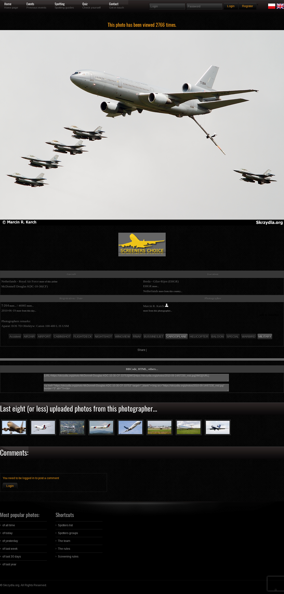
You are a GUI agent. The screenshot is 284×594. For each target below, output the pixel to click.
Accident (15, 336)
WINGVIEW (122, 336)
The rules (64, 548)
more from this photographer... (157, 310)
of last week (10, 548)
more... (155, 286)
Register (247, 6)
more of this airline (48, 281)
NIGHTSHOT (103, 336)
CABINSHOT (62, 336)
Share (141, 350)
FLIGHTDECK (83, 336)
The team (64, 541)
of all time (8, 525)
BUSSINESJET (153, 336)
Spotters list (65, 525)
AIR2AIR (29, 336)
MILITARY (264, 336)
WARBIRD (248, 336)
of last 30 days (11, 556)
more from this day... (26, 310)
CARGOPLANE (176, 336)
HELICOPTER (199, 336)
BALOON (217, 336)
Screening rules (68, 556)
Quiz (85, 4)
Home (7, 4)
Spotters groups (68, 533)
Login (10, 486)
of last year (9, 564)
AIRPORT (44, 336)
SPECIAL (233, 336)
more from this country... (170, 291)
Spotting (60, 4)
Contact (113, 4)
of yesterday (10, 541)
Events (30, 4)
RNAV (137, 336)
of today (7, 533)
